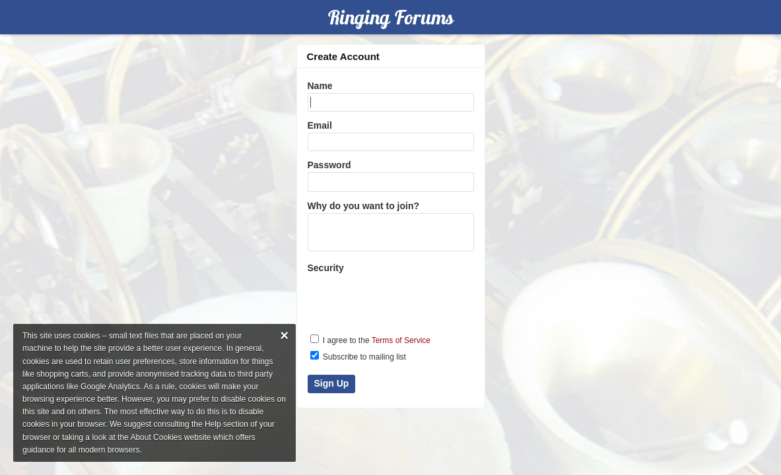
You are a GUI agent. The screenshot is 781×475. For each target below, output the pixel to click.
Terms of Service (401, 340)
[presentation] (391, 297)
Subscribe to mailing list (358, 356)
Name (320, 85)
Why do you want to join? (364, 206)
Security (326, 268)
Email (320, 125)
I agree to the (370, 339)
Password (329, 165)
